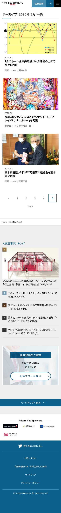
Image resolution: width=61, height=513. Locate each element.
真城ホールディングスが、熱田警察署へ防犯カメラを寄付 (32, 307)
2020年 (11, 222)
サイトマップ (30, 474)
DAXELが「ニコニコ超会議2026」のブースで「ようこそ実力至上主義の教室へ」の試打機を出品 (30, 267)
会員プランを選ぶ (30, 376)
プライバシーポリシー (30, 482)
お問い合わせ (30, 458)
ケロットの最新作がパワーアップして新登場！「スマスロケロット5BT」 (32, 331)
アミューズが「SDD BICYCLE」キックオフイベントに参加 (32, 294)
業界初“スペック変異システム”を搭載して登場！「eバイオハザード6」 (32, 319)
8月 (15, 222)
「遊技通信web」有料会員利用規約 (31, 466)
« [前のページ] (8, 198)
